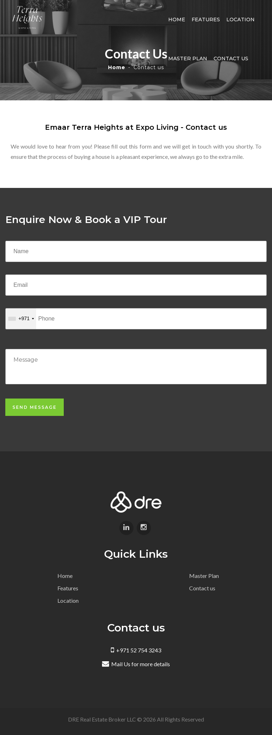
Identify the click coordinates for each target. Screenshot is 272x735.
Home (177, 19)
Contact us (231, 58)
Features (206, 19)
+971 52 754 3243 (136, 650)
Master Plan (188, 58)
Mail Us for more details (136, 664)
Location (241, 19)
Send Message (34, 407)
